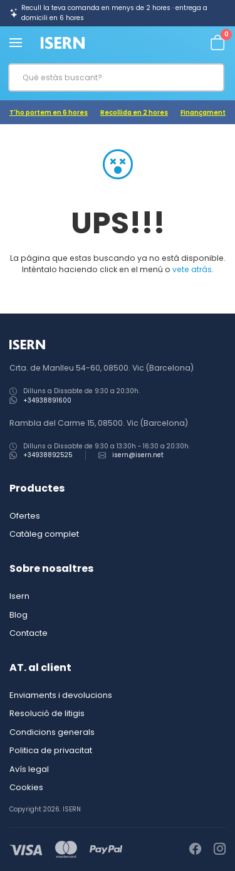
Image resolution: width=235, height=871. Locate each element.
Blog (18, 615)
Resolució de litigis (47, 713)
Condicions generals (52, 732)
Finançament (203, 112)
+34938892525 (48, 455)
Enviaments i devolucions (60, 695)
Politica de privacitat (50, 750)
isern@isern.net (138, 455)
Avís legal (29, 769)
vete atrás (192, 269)
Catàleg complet (44, 534)
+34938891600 (47, 400)
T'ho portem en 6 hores (48, 112)
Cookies (26, 787)
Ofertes (24, 516)
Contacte (28, 633)
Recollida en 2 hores (134, 112)
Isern (19, 596)
